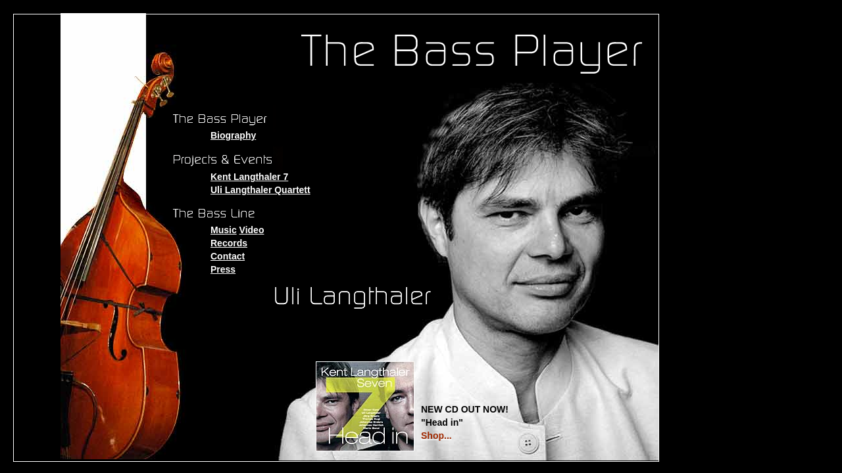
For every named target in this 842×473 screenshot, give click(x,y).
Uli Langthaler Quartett (260, 190)
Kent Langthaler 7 (249, 176)
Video (251, 230)
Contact (227, 256)
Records (228, 243)
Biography (233, 135)
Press (222, 269)
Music (223, 230)
